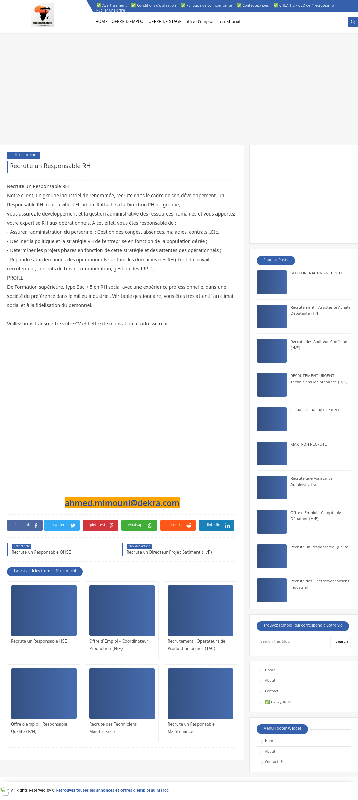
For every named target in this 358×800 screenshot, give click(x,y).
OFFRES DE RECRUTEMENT (314, 411)
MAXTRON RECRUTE (308, 445)
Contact (271, 692)
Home (270, 671)
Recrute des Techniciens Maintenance (113, 729)
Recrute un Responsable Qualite (319, 548)
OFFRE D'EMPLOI (128, 22)
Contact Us (274, 762)
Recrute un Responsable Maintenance (191, 729)
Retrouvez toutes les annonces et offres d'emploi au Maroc (112, 791)
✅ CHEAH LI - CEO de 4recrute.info (303, 6)
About (270, 681)
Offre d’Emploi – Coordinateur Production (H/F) (118, 646)
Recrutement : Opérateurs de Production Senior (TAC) (196, 646)
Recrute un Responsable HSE (39, 642)
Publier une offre (110, 11)
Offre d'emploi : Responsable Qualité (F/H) (39, 729)
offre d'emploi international (213, 22)
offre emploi (23, 155)
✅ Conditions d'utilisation (153, 6)
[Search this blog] (294, 642)
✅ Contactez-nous (253, 6)
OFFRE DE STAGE (165, 22)
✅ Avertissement (111, 6)
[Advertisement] (179, 92)
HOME (101, 22)
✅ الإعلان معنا (278, 703)
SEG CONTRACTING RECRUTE (316, 274)
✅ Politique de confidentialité (206, 6)
